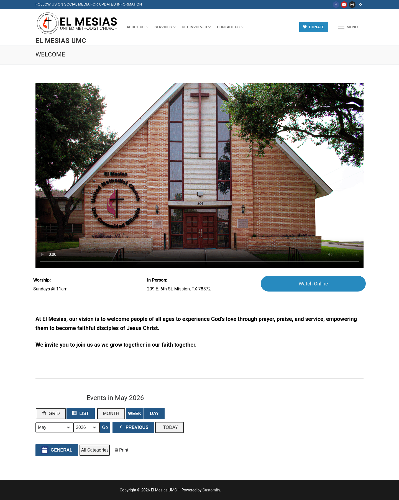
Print (121, 451)
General (56, 450)
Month (111, 413)
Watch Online (313, 284)
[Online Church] (360, 4)
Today (170, 427)
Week (134, 413)
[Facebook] (336, 4)
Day (154, 413)
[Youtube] (344, 4)
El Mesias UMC (60, 41)
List (80, 414)
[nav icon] (348, 27)
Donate (313, 27)
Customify (211, 490)
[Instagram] (352, 4)
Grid (51, 414)
